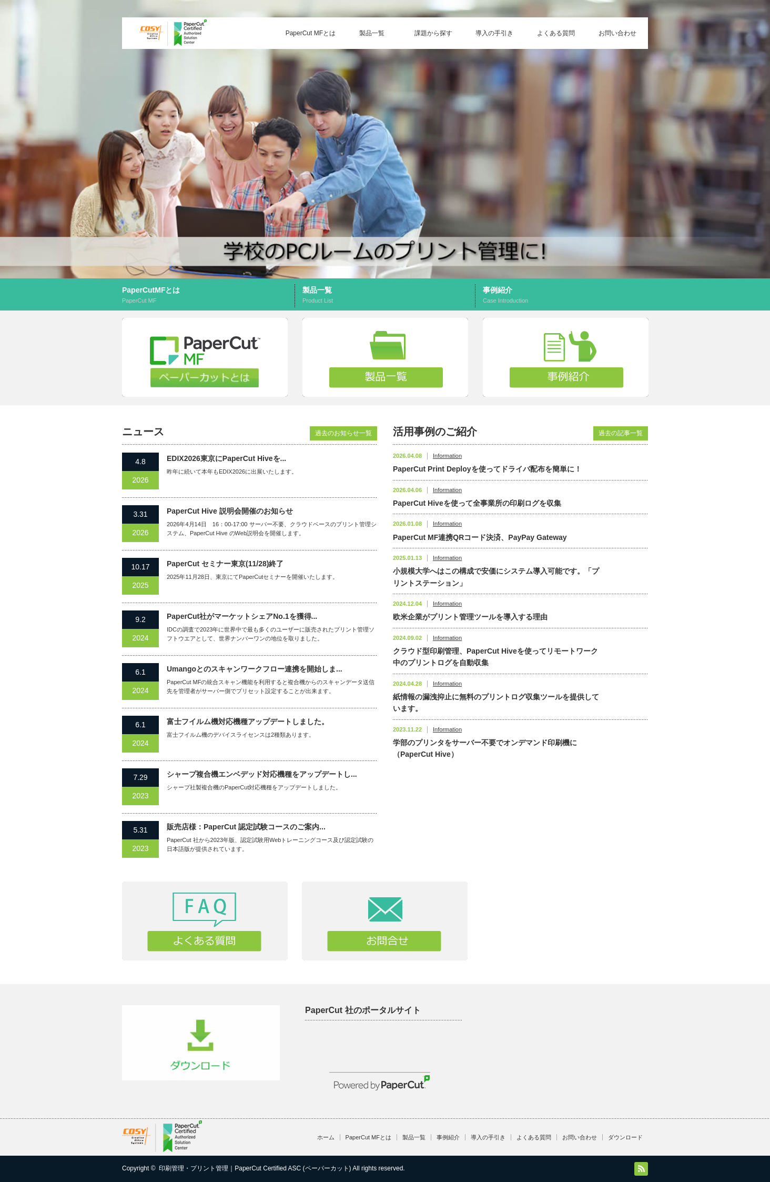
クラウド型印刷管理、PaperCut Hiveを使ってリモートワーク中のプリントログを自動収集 (495, 657)
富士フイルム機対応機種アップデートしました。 (248, 721)
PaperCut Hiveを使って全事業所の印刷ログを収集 (477, 503)
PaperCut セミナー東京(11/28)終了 (225, 563)
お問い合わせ (617, 33)
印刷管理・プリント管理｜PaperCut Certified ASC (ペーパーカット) (255, 1168)
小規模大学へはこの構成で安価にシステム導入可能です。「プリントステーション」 (496, 577)
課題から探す (433, 33)
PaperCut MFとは (311, 33)
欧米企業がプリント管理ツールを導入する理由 (470, 617)
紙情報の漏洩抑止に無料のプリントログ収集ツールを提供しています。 (496, 703)
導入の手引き (494, 33)
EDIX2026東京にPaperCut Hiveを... (226, 458)
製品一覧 (371, 33)
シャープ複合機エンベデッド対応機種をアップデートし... (262, 774)
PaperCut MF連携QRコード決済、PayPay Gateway (480, 537)
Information (447, 456)
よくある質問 (556, 33)
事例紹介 (565, 296)
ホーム (326, 1137)
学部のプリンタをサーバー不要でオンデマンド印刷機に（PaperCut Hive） (485, 748)
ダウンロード (625, 1137)
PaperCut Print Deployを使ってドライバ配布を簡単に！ (487, 469)
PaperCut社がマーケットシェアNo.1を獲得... (242, 616)
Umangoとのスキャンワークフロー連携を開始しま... (254, 669)
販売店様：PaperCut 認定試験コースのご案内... (246, 827)
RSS (641, 1169)
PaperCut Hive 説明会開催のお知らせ (230, 511)
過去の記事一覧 (621, 433)
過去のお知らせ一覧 (343, 433)
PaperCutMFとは (209, 296)
